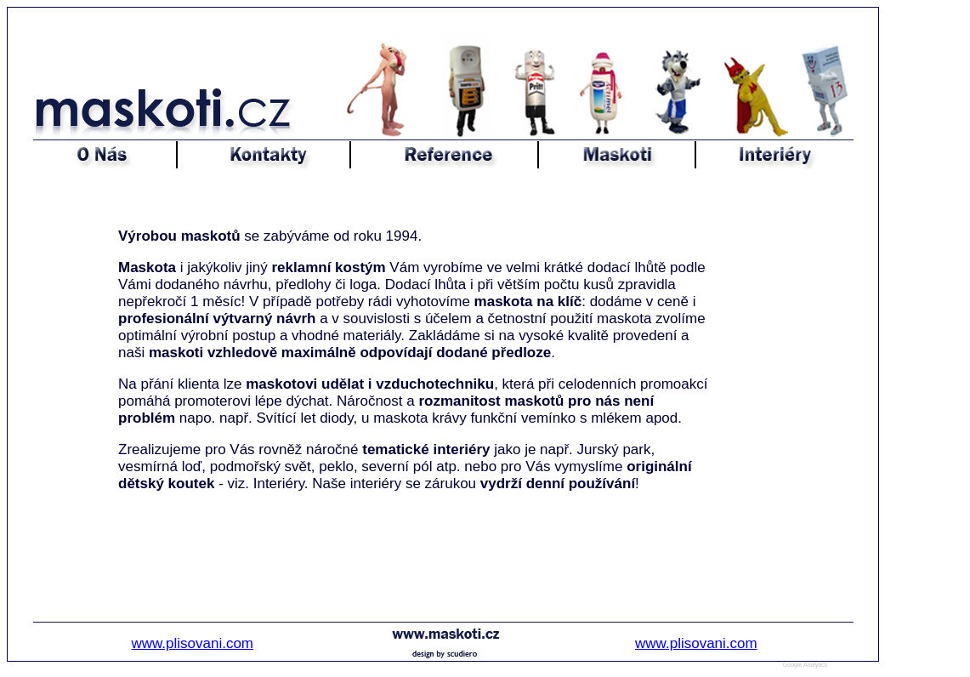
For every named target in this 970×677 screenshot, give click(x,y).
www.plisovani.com (192, 643)
